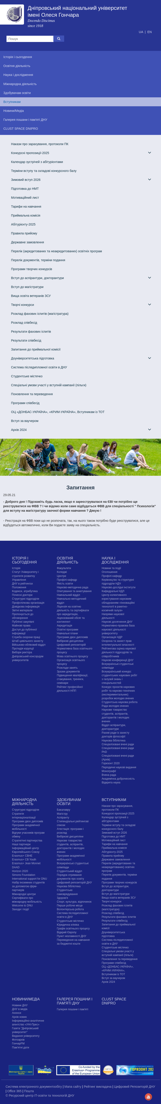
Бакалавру (63, 809)
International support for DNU (29, 878)
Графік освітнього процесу (73, 928)
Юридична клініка (68, 924)
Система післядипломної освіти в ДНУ (39, 367)
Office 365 (14, 1091)
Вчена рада (109, 774)
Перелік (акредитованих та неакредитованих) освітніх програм (56, 251)
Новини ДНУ (20, 1005)
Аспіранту (63, 817)
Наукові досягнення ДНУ (117, 621)
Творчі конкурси (81, 305)
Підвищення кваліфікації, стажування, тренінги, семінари (72, 679)
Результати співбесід (26, 340)
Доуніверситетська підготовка (81, 358)
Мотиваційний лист (25, 197)
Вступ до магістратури (27, 287)
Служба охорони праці (26, 637)
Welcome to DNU (22, 905)
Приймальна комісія (25, 215)
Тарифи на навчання (26, 206)
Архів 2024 (81, 430)
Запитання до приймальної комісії (35, 349)
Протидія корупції (23, 648)
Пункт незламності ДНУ (71, 936)
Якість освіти (65, 583)
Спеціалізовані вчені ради (118, 744)
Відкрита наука (111, 782)
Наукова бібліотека (114, 740)
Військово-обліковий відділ (29, 644)
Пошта (29, 1091)
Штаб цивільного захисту (27, 641)
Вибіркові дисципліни (70, 641)
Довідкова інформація (26, 606)
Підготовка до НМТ (25, 188)
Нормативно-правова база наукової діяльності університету (118, 629)
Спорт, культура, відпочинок (74, 901)
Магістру (62, 813)
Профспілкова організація (28, 602)
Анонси (16, 1012)
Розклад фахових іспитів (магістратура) (39, 313)
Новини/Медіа (26, 999)
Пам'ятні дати (20, 1047)
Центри (61, 576)
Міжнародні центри (24, 894)
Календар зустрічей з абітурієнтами (37, 162)
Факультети (64, 568)
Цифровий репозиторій (71, 644)
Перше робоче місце (70, 905)
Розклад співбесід (24, 322)
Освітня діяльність (67, 560)
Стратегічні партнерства (27, 840)
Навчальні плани (67, 633)
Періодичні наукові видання (119, 767)
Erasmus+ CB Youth (24, 859)
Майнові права (21, 625)
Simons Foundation (23, 875)
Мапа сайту (73, 1086)
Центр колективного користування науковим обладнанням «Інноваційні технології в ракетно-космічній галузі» (118, 602)
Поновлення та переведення (32, 394)
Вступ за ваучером (24, 421)
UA (141, 32)
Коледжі (62, 572)
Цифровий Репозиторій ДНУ (134, 1086)
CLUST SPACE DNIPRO (114, 1001)
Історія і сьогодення (24, 560)
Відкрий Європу (66, 932)
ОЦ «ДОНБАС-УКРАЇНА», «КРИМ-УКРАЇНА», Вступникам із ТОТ (57, 412)
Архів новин (19, 1016)
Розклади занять (67, 667)
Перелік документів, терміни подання (38, 260)
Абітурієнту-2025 (23, 224)
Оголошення (109, 572)
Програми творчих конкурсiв (31, 269)
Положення (19, 587)
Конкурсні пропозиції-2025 (81, 153)
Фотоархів (18, 1039)
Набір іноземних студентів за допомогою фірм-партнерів (28, 886)
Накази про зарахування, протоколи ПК (39, 144)
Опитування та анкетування (74, 591)
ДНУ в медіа (19, 1009)
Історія (16, 568)
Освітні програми (67, 629)
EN (149, 32)
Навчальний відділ (68, 595)
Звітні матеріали (22, 610)
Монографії (109, 771)
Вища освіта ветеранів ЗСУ (31, 296)
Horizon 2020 (20, 871)
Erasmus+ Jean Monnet (26, 863)
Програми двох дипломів (72, 637)
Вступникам (114, 800)
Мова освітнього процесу (72, 656)
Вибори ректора (22, 652)
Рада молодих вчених (115, 705)
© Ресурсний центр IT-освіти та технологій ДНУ (40, 1095)
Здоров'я (62, 897)
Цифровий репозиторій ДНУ (74, 882)
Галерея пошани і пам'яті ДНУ (74, 1001)
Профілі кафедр (67, 579)
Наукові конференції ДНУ (117, 660)
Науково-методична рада (72, 587)
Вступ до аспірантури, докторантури (81, 278)
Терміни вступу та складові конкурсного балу (43, 171)
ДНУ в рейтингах (22, 583)
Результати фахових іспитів (31, 331)
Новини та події (111, 568)
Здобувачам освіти (69, 802)
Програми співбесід (25, 403)
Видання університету (25, 1035)
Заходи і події (20, 909)
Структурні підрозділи (25, 598)
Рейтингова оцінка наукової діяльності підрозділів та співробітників (119, 652)
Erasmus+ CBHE (22, 855)
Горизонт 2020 (111, 763)
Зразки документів (68, 671)
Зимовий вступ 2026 (81, 180)
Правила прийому (24, 233)
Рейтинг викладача (98, 1086)
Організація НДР (112, 637)
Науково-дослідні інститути (118, 587)
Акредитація (64, 625)
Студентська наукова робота (119, 702)
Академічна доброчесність (118, 778)
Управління (19, 579)
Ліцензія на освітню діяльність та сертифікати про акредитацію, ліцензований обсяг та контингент (73, 614)
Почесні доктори (22, 595)
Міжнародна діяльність (24, 802)
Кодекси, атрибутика (25, 591)
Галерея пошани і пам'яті (72, 1009)
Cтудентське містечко (26, 376)
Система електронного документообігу (34, 1086)
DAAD (16, 867)
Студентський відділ (69, 871)
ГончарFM (18, 1043)
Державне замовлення (27, 242)
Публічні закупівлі (23, 621)
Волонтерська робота (70, 909)
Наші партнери (21, 844)
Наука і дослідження (115, 560)
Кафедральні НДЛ (113, 591)
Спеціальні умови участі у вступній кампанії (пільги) (48, 385)
